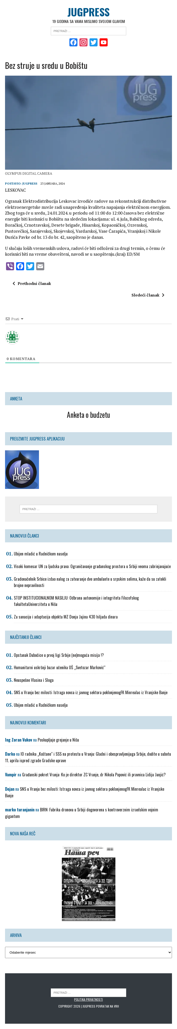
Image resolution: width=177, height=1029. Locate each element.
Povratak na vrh (107, 1006)
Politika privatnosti (88, 999)
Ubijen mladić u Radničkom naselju (41, 554)
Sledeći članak (147, 295)
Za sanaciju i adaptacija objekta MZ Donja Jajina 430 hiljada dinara (66, 617)
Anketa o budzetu (88, 415)
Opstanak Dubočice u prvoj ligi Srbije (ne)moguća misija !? (59, 655)
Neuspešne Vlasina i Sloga (34, 680)
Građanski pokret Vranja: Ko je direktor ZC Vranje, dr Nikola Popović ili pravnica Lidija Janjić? (94, 775)
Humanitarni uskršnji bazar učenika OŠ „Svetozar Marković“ (59, 668)
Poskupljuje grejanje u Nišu (58, 740)
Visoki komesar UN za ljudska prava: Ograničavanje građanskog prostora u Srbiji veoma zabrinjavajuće (92, 567)
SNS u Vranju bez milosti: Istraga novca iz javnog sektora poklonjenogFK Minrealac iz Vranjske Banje (90, 693)
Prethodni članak (32, 283)
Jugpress (29, 184)
